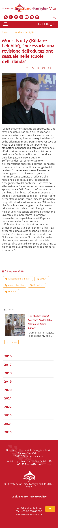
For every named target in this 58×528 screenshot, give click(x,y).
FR (43, 23)
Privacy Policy (38, 496)
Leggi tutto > (11, 342)
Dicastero (36, 285)
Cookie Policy (19, 496)
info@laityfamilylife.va (29, 508)
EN (39, 23)
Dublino (10, 291)
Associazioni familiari (17, 278)
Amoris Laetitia (14, 285)
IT (51, 23)
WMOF (42, 278)
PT (54, 23)
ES (47, 23)
